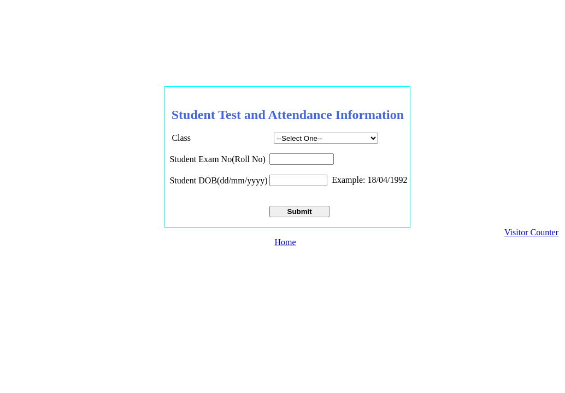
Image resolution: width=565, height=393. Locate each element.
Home (285, 242)
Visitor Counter (531, 232)
